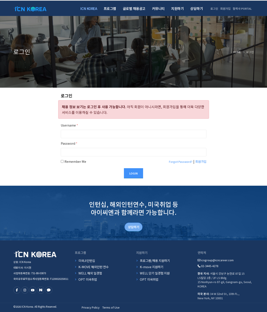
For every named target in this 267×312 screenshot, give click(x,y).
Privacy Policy (91, 307)
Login (133, 173)
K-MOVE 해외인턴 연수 (93, 266)
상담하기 (196, 8)
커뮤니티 (158, 8)
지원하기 (177, 8)
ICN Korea (88, 8)
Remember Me (75, 161)
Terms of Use (111, 307)
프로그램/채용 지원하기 (155, 260)
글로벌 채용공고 (134, 8)
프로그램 (110, 8)
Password (69, 143)
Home (237, 52)
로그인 (214, 8)
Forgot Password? (180, 162)
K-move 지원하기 (151, 266)
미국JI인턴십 (86, 260)
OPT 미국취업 (87, 279)
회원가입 (225, 8)
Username (69, 125)
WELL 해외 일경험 (90, 273)
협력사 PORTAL (242, 8)
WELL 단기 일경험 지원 (155, 273)
